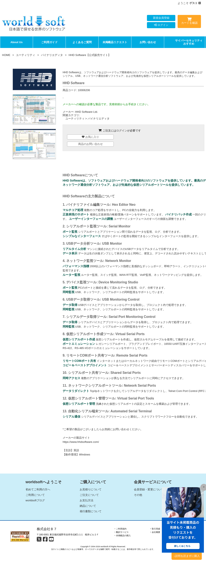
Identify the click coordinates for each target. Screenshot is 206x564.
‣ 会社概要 (155, 532)
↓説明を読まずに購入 (187, 555)
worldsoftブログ (35, 500)
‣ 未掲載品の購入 (123, 535)
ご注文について (89, 494)
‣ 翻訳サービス (122, 532)
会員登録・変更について (149, 489)
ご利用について (35, 494)
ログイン (161, 25)
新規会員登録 (161, 17)
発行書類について (91, 511)
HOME (6, 55)
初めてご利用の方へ (38, 489)
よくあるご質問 (82, 42)
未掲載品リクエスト (115, 42)
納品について (88, 505)
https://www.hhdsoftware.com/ (81, 441)
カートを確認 (189, 21)
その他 (138, 494)
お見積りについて (91, 489)
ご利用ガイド (49, 42)
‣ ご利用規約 (121, 529)
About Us (17, 42)
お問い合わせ (148, 42)
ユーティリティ (25, 55)
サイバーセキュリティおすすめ (188, 42)
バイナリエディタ (52, 55)
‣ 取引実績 (155, 529)
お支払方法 (86, 500)
